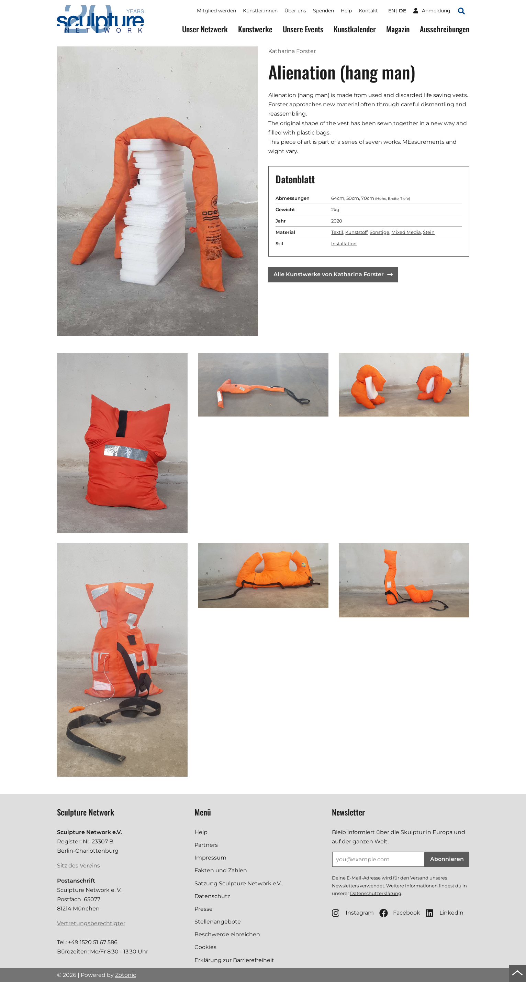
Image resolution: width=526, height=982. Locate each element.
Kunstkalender (355, 29)
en (391, 11)
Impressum (210, 857)
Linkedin (444, 913)
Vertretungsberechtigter (91, 923)
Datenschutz (212, 896)
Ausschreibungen (444, 29)
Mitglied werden (216, 11)
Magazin (398, 29)
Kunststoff (356, 232)
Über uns (295, 11)
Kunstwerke (255, 29)
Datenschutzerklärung (375, 893)
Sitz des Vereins (78, 865)
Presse (203, 909)
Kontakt (368, 11)
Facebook (399, 913)
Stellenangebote (217, 921)
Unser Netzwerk (205, 29)
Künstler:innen (260, 11)
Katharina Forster (292, 51)
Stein (429, 232)
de (402, 11)
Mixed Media (406, 232)
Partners (206, 845)
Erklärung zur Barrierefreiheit (234, 960)
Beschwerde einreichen (227, 934)
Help (346, 11)
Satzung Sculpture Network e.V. (237, 883)
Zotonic (125, 975)
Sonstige (379, 232)
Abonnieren (447, 859)
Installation (344, 243)
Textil (337, 232)
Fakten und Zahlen (220, 870)
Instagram (353, 913)
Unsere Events (303, 29)
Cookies (205, 947)
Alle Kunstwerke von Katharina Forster (333, 274)
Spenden (323, 11)
